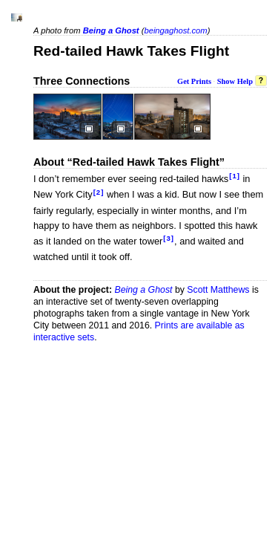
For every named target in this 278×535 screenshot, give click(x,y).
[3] (168, 238)
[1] (234, 176)
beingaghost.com (175, 30)
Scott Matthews (218, 290)
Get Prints (194, 81)
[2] (99, 192)
